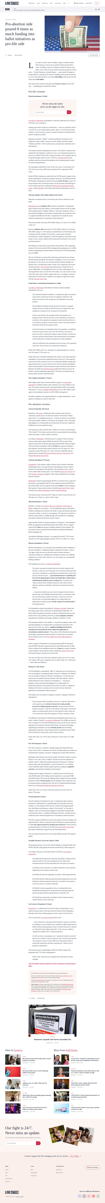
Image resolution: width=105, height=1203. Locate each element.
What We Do (32, 3)
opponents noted (62, 158)
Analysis (8, 55)
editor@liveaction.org (40, 980)
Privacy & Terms (20, 1196)
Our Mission (59, 1169)
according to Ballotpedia (53, 564)
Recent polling (45, 267)
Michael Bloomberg (44, 490)
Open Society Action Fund (66, 827)
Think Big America (49, 369)
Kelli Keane (72, 1050)
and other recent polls (40, 279)
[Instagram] (99, 9)
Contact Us (7, 1181)
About (6, 1166)
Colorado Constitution (37, 474)
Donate (7, 1169)
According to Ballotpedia (36, 120)
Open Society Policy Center (66, 488)
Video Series (45, 3)
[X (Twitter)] (96, 9)
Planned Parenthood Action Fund (38, 456)
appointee (41, 188)
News (51, 3)
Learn (38, 3)
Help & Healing (79, 3)
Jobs (6, 1175)
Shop (64, 3)
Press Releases (8, 1178)
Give (97, 3)
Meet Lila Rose (59, 1172)
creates (40, 413)
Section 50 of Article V (66, 471)
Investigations (34, 1172)
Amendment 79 (33, 464)
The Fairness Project (50, 453)
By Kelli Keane (18, 55)
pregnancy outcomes (60, 608)
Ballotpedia (40, 439)
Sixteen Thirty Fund (68, 651)
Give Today (75, 1156)
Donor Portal (89, 3)
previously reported (47, 917)
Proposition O (33, 908)
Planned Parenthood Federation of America (51, 785)
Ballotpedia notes (34, 206)
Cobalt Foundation (61, 490)
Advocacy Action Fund (63, 453)
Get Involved (58, 3)
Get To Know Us (60, 1166)
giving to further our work (65, 976)
